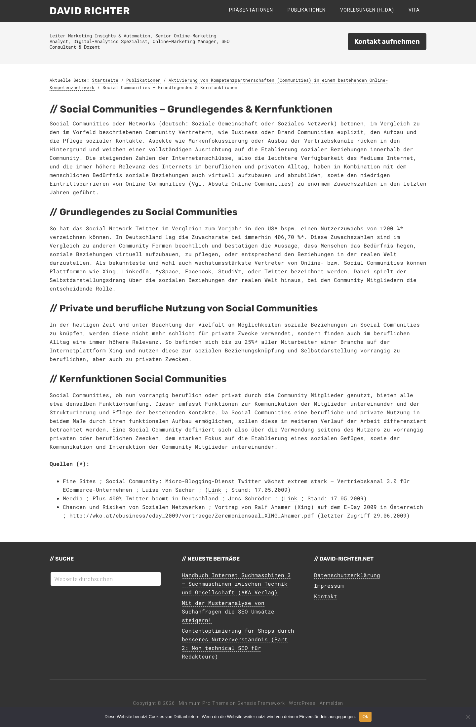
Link (214, 489)
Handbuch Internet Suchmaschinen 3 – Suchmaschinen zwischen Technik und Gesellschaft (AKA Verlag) (236, 583)
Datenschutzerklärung (347, 574)
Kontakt (325, 596)
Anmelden (331, 703)
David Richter (90, 11)
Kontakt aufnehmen (387, 41)
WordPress (302, 703)
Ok (365, 716)
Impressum (329, 585)
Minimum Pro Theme (203, 703)
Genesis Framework (261, 703)
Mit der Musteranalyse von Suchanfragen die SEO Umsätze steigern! (228, 611)
